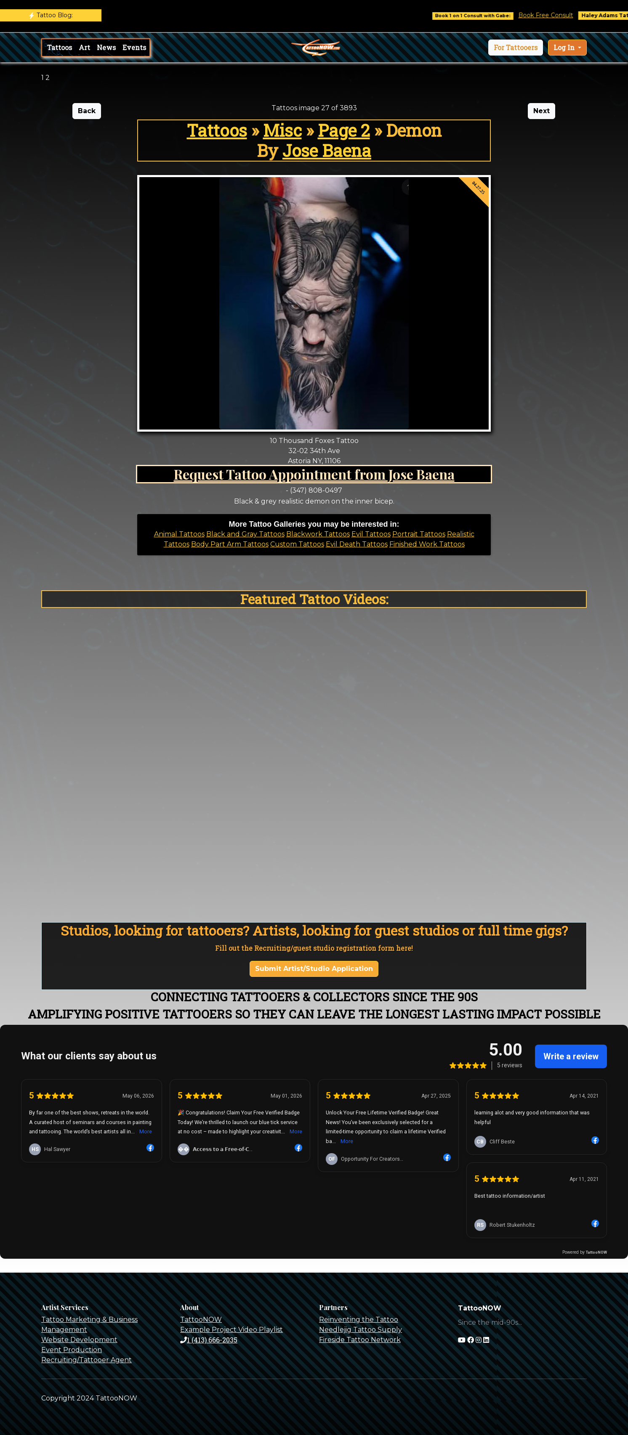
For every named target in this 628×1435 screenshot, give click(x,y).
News (106, 47)
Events (134, 47)
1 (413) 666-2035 (208, 1339)
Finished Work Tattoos (427, 544)
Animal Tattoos (179, 534)
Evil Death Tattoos (357, 544)
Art (84, 47)
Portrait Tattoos (418, 534)
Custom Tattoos (297, 544)
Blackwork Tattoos (318, 534)
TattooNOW (201, 1320)
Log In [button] (564, 47)
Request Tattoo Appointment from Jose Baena (314, 474)
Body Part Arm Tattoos (230, 544)
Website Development (79, 1340)
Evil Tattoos (371, 534)
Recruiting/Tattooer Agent (86, 1360)
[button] (515, 48)
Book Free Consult (561, 15)
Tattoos (59, 47)
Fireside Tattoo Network (360, 1340)
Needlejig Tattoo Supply (360, 1330)
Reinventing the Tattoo (358, 1320)
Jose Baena (326, 150)
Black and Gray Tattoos (245, 534)
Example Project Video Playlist (231, 1330)
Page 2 (344, 130)
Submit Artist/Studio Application (314, 969)
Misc (282, 130)
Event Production (71, 1350)
